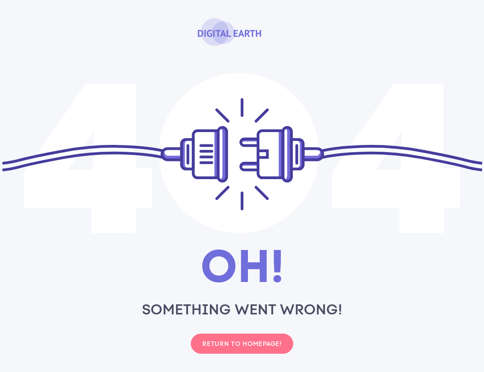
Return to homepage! (241, 344)
